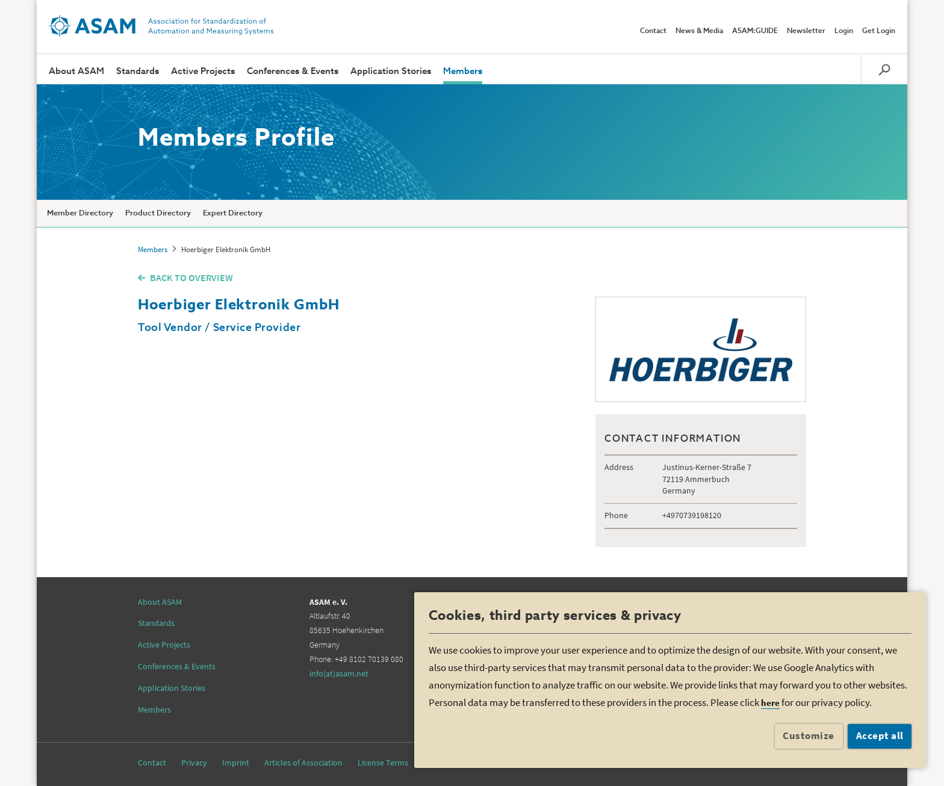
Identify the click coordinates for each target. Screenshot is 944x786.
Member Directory (80, 213)
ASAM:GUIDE (755, 31)
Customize (808, 735)
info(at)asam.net (338, 673)
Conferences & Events (292, 71)
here (770, 702)
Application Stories (390, 71)
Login (843, 31)
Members (462, 71)
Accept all (880, 735)
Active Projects (203, 71)
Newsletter (806, 31)
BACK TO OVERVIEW (191, 277)
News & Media (699, 31)
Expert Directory (232, 213)
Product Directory (158, 213)
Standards (137, 71)
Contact (653, 31)
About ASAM (76, 71)
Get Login (878, 31)
